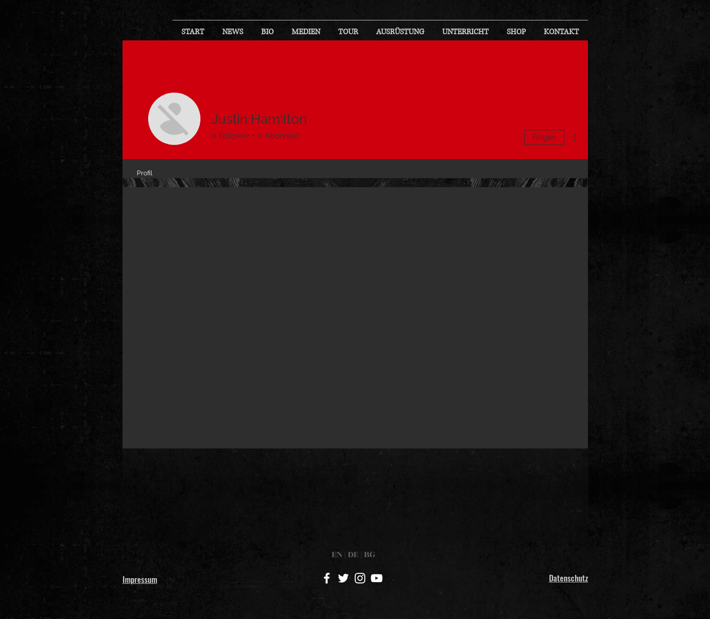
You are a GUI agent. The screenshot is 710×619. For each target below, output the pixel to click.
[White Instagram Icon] (360, 578)
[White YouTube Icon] (376, 578)
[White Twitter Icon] (343, 578)
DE (353, 554)
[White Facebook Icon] (327, 578)
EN (337, 554)
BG (368, 554)
